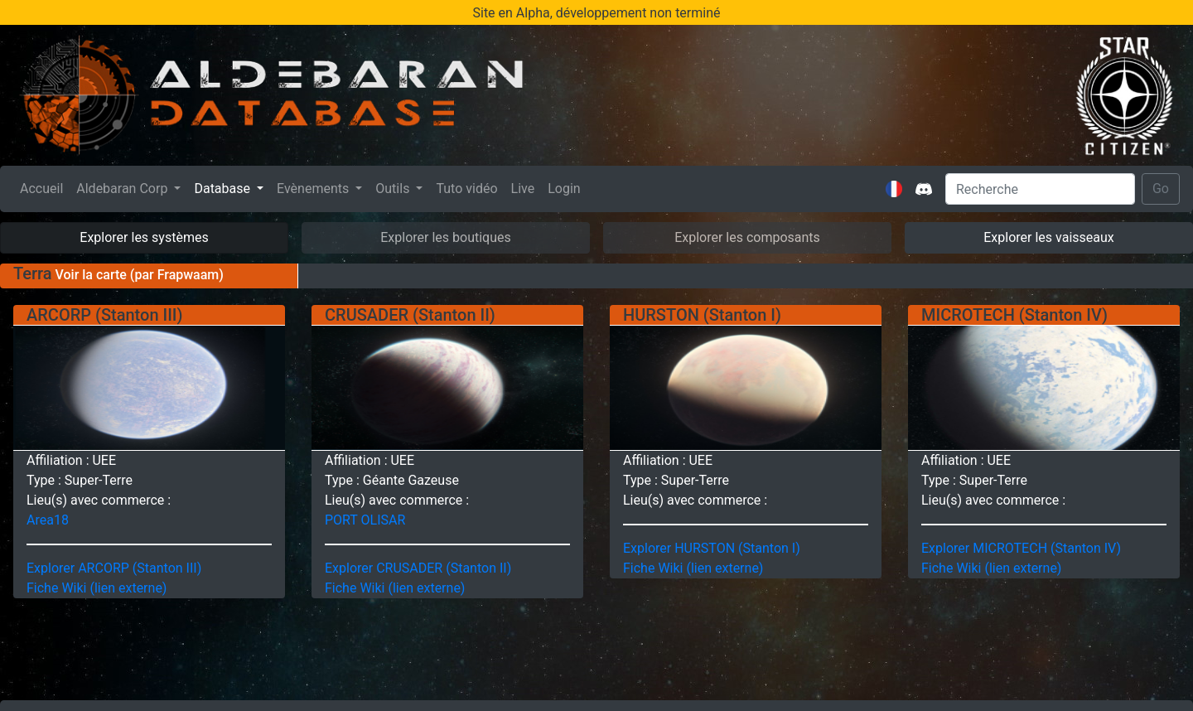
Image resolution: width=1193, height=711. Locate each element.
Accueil (45, 187)
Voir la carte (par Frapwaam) (138, 275)
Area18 (48, 520)
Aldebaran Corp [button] (123, 188)
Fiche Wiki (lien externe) (97, 588)
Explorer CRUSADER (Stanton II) (418, 568)
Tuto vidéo (466, 188)
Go (1160, 188)
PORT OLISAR (365, 520)
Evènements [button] (314, 188)
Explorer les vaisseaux (1048, 237)
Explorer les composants (747, 237)
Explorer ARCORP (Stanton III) (114, 568)
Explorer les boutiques (445, 237)
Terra (32, 273)
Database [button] (224, 188)
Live (523, 188)
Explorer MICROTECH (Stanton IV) (1021, 548)
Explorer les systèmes (144, 237)
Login (564, 188)
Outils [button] (394, 188)
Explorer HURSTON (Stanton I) (711, 548)
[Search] (1040, 189)
